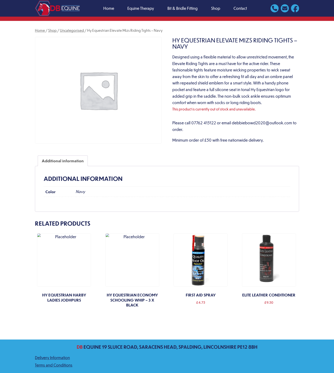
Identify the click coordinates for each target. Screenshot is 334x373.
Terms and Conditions (53, 365)
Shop (215, 8)
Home (108, 8)
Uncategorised (72, 30)
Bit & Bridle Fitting (182, 8)
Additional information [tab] (63, 160)
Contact (240, 8)
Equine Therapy (140, 8)
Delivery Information (52, 357)
